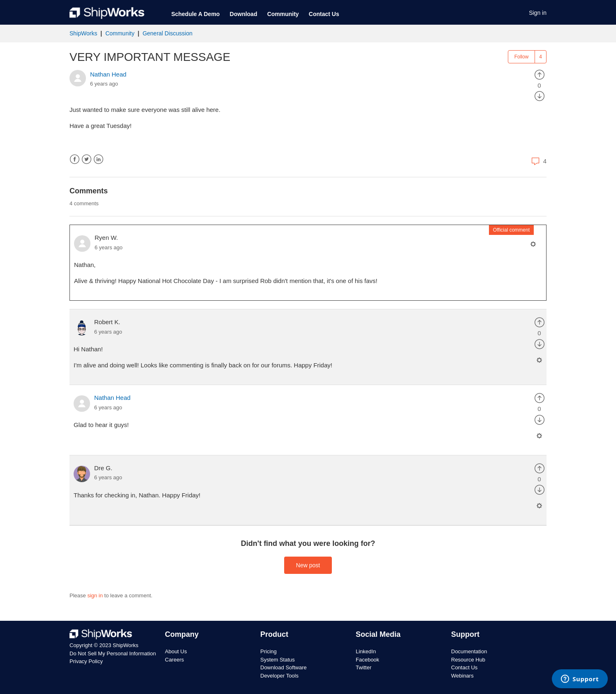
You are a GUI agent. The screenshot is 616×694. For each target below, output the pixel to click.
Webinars (462, 676)
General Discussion (167, 33)
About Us (176, 651)
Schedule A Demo (195, 14)
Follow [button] (521, 57)
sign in (95, 595)
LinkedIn (98, 159)
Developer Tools (279, 676)
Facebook (74, 159)
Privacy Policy (86, 661)
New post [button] (308, 565)
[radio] (539, 74)
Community (283, 14)
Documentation (469, 651)
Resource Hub (468, 660)
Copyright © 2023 (91, 645)
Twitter (86, 159)
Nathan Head (108, 74)
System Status (277, 660)
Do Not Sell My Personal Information (112, 653)
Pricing (268, 651)
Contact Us (324, 14)
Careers (174, 660)
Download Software (283, 667)
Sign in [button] (538, 12)
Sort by (531, 203)
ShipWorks (83, 33)
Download (243, 14)
